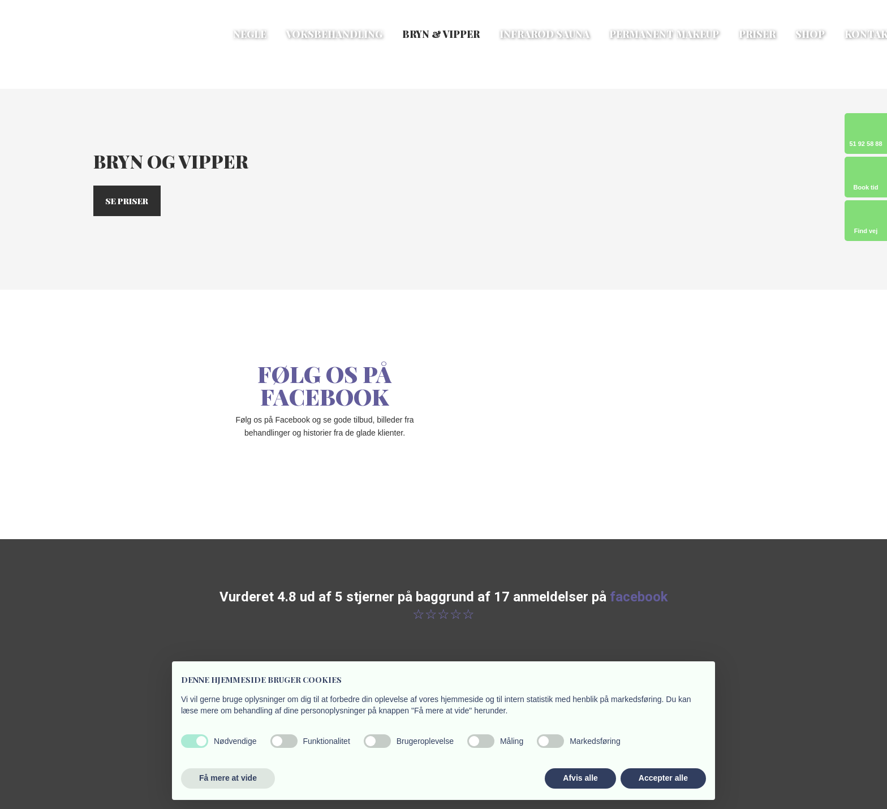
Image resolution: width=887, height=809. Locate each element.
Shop (810, 34)
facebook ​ (639, 597)
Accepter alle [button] (663, 777)
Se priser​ (126, 200)
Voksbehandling (334, 34)
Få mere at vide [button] (228, 777)
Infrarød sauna (544, 34)
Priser (757, 34)
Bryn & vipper (441, 34)
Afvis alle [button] (580, 777)
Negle (249, 34)
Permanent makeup (664, 34)
